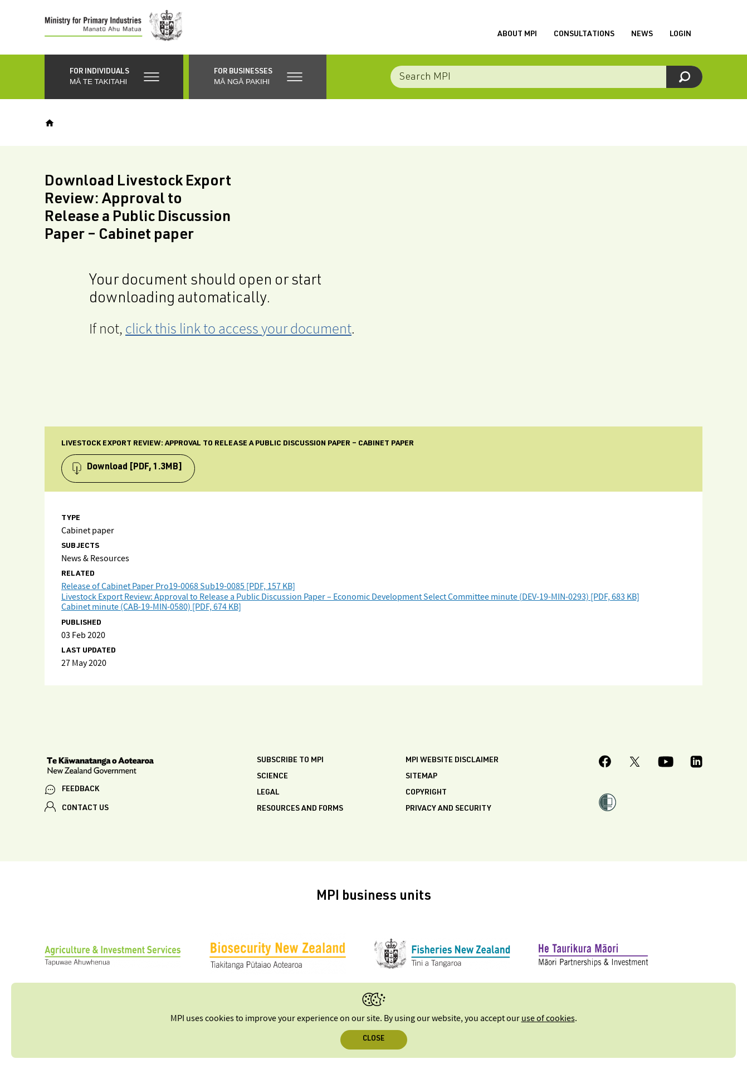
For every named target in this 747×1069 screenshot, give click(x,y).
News (642, 35)
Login (680, 35)
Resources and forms (300, 811)
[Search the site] (546, 78)
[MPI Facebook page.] (605, 765)
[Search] (684, 78)
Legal (268, 794)
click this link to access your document (238, 329)
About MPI (517, 35)
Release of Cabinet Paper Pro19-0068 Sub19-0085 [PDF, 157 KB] (178, 588)
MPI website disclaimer (452, 762)
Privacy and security (448, 811)
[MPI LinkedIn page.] (696, 764)
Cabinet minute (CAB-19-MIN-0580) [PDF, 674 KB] (151, 609)
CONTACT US (85, 809)
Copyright (426, 794)
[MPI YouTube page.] (665, 764)
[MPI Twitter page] (634, 764)
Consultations (584, 35)
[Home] (50, 124)
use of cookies (548, 1018)
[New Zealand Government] (100, 768)
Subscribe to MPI (290, 762)
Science (272, 778)
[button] (114, 78)
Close (373, 1039)
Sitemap (421, 778)
